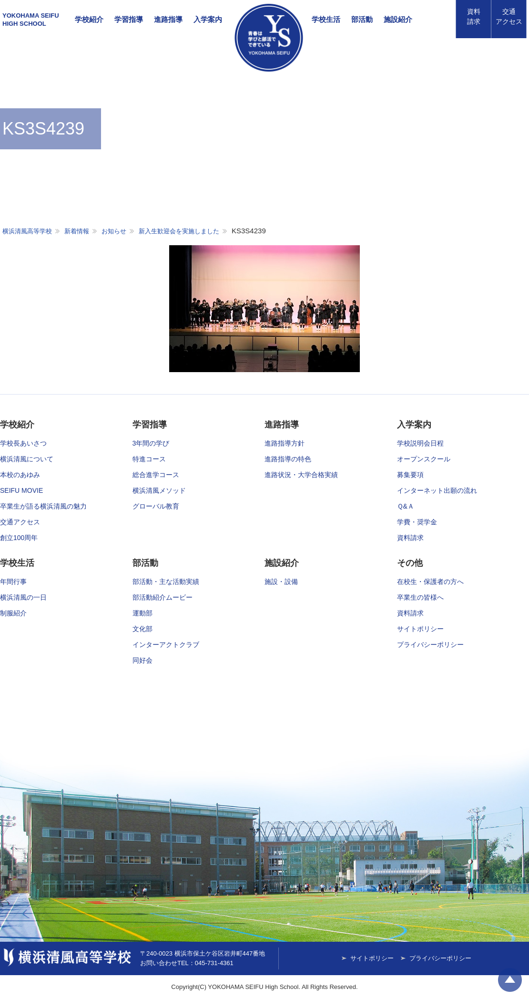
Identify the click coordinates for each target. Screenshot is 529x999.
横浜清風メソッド (159, 490)
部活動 (362, 19)
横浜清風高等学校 (268, 37)
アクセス (509, 16)
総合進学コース (155, 475)
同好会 (142, 660)
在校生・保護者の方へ (430, 581)
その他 (410, 563)
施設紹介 (398, 19)
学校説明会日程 (420, 443)
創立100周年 (19, 537)
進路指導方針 (284, 443)
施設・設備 (281, 581)
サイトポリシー (420, 629)
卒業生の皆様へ (420, 597)
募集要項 (410, 475)
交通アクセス (20, 522)
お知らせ (114, 231)
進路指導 (168, 19)
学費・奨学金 (417, 522)
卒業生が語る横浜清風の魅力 (43, 506)
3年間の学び (151, 443)
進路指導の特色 (287, 459)
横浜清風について (26, 459)
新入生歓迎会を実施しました (179, 231)
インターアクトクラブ (165, 644)
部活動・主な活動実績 (165, 581)
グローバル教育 (155, 506)
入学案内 (207, 19)
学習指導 (128, 19)
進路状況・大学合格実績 (301, 475)
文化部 (142, 629)
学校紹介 (89, 19)
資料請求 (473, 16)
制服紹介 (13, 613)
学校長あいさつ (23, 443)
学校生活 (326, 19)
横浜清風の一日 (23, 597)
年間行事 (13, 581)
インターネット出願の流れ (437, 490)
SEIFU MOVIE (21, 490)
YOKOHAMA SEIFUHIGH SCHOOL (30, 19)
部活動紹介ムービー (162, 597)
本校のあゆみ (20, 475)
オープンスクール (423, 459)
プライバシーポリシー (430, 644)
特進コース (149, 459)
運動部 (142, 613)
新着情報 (76, 231)
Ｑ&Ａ (405, 506)
